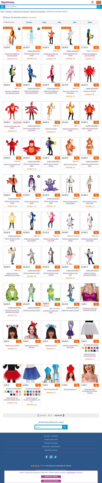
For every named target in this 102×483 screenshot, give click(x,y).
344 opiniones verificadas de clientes (58, 466)
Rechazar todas (51, 481)
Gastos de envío (51, 439)
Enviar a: (93, 2)
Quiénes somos (51, 450)
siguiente (59, 415)
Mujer (44, 22)
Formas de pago (51, 443)
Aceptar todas (51, 477)
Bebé (90, 22)
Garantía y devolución (51, 447)
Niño (59, 22)
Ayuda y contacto (51, 436)
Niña (74, 22)
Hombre (29, 22)
